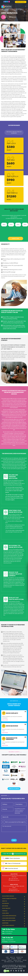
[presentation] (14, 230)
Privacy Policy (17, 960)
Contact (10, 960)
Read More (5, 732)
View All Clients (14, 788)
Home (4, 17)
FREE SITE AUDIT (20, 2)
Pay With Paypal (19, 961)
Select (9, 150)
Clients (13, 958)
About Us (12, 957)
